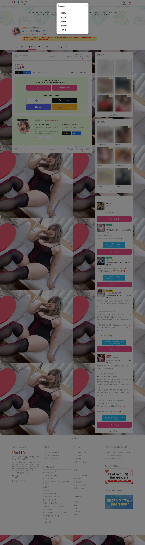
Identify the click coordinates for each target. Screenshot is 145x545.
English (63, 17)
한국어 (63, 30)
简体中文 (64, 21)
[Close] (86, 6)
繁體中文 (64, 26)
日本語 (63, 13)
